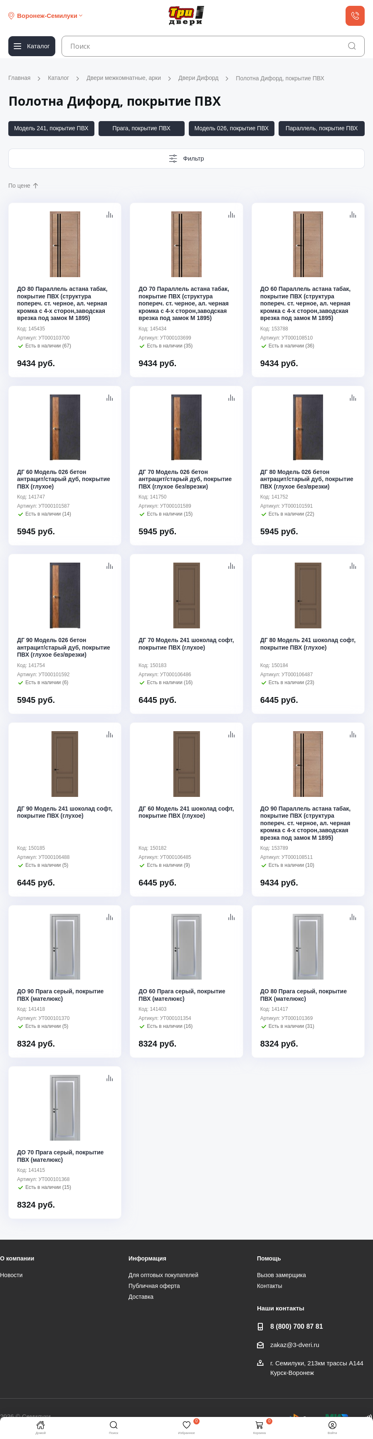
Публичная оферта (154, 1286)
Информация (147, 1258)
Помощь (269, 1258)
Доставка (140, 1296)
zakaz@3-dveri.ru (294, 1344)
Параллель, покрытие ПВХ (322, 128)
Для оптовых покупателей (163, 1275)
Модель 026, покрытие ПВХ (232, 128)
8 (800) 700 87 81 (296, 1326)
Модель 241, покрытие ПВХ (51, 128)
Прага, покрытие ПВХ (141, 128)
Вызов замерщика (281, 1275)
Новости (11, 1275)
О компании (17, 1258)
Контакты (269, 1286)
